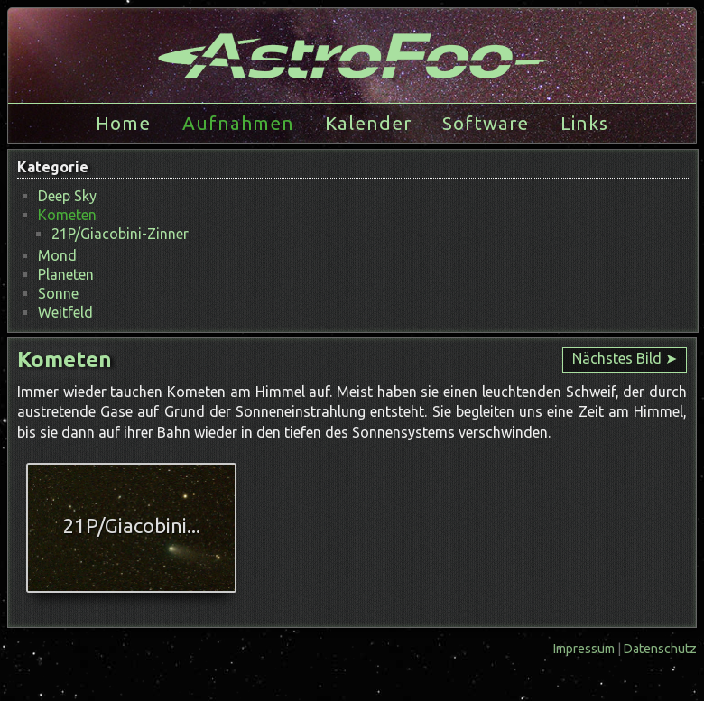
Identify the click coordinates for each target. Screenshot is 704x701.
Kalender (368, 123)
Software (485, 123)
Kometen (67, 215)
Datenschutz (660, 648)
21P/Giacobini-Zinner (120, 234)
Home (123, 123)
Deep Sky (67, 196)
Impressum (585, 648)
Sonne (58, 293)
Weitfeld (65, 312)
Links (584, 123)
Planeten (66, 274)
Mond (57, 255)
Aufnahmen (238, 123)
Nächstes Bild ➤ (624, 358)
